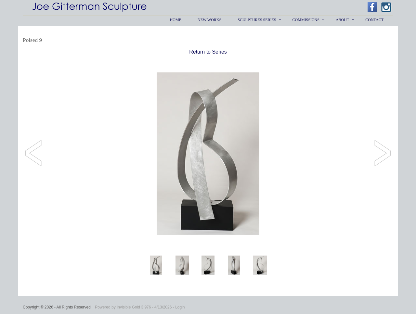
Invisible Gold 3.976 (134, 307)
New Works (209, 20)
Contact (374, 20)
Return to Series (208, 52)
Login (180, 307)
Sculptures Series (257, 20)
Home (175, 20)
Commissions (305, 20)
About (342, 20)
